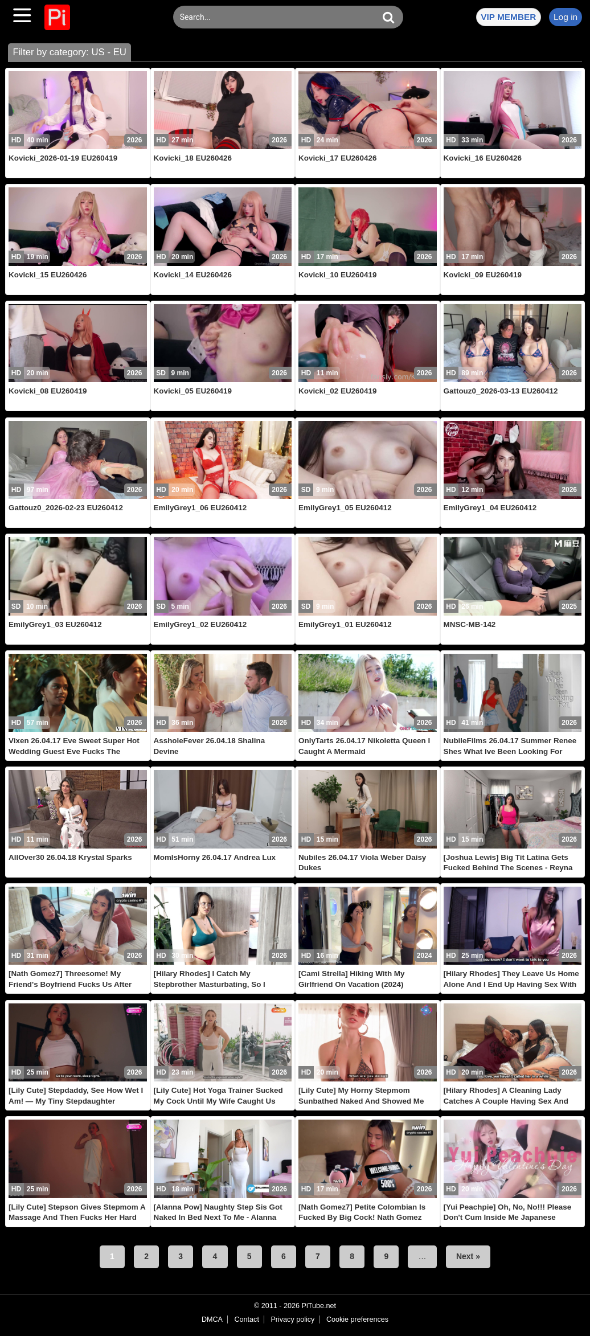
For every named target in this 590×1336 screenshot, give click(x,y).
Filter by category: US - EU (69, 52)
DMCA (212, 1319)
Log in (565, 17)
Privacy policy (292, 1319)
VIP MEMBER (508, 17)
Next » (468, 1256)
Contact (246, 1319)
